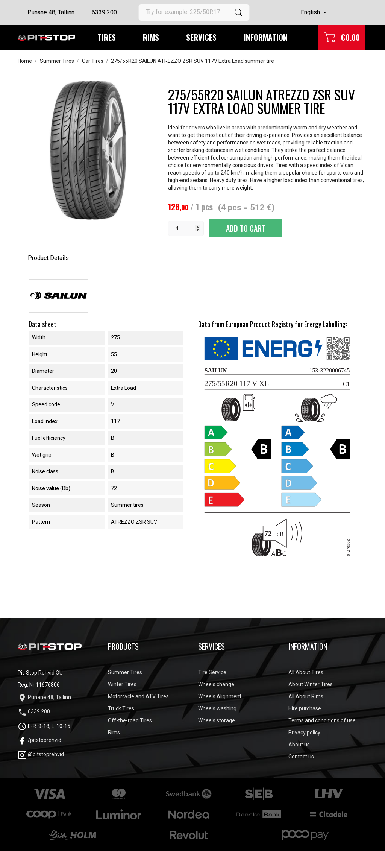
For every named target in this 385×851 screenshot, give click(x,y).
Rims (151, 37)
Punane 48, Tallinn (50, 12)
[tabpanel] (87, 150)
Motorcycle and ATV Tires (138, 696)
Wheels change (216, 684)
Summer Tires (125, 672)
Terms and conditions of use (322, 720)
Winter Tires (122, 684)
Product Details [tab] (48, 257)
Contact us (301, 757)
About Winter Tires (310, 684)
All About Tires (305, 672)
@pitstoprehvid (41, 754)
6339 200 (104, 12)
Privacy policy (304, 732)
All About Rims (305, 696)
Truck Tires (121, 708)
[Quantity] (186, 228)
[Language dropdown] (314, 12)
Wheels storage (216, 720)
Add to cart (245, 228)
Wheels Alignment (219, 696)
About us (299, 745)
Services (201, 37)
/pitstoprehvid (39, 740)
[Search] (194, 12)
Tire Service (212, 672)
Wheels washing (217, 708)
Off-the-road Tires (130, 720)
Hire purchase (304, 708)
